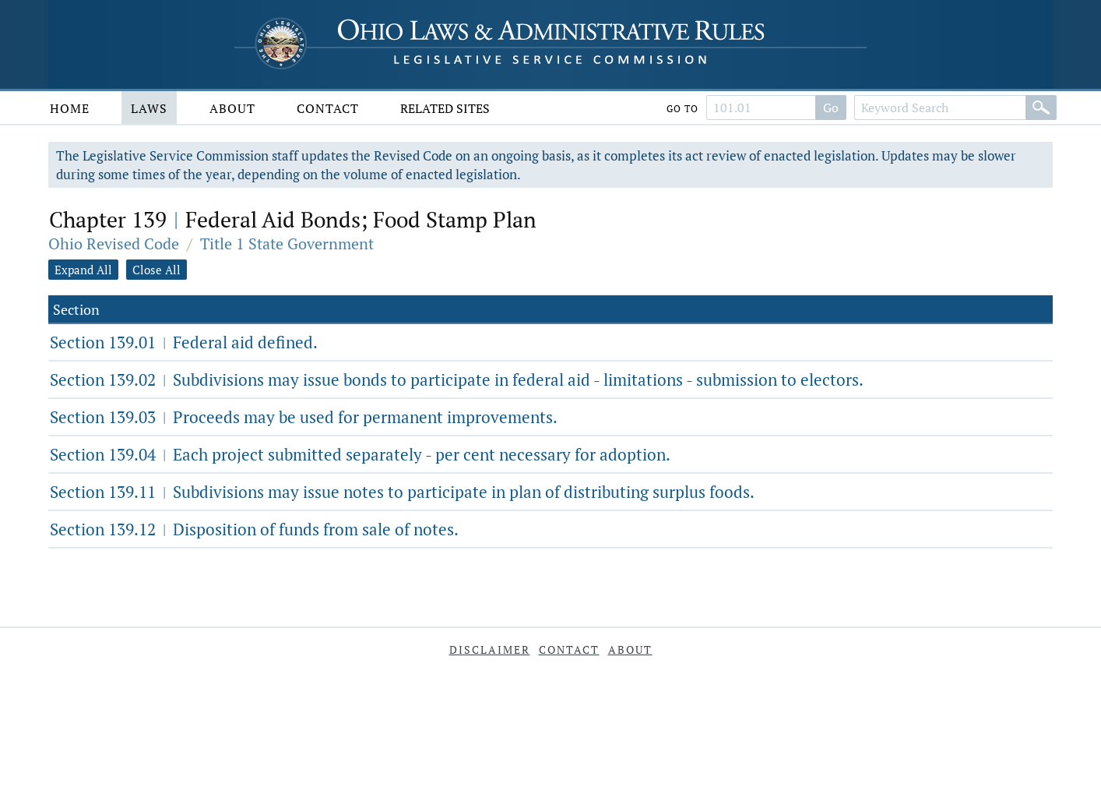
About (232, 108)
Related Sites (445, 108)
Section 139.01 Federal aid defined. (184, 342)
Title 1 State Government (287, 243)
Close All (156, 269)
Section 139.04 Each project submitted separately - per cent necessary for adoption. (360, 454)
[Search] (1041, 107)
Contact (328, 108)
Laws (149, 108)
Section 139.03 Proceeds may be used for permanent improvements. (304, 417)
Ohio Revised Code (113, 243)
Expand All (83, 269)
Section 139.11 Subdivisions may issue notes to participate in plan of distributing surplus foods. (402, 492)
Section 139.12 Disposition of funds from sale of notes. (254, 529)
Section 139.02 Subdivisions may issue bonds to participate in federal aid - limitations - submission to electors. (457, 379)
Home (70, 108)
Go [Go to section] (831, 107)
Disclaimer (489, 649)
